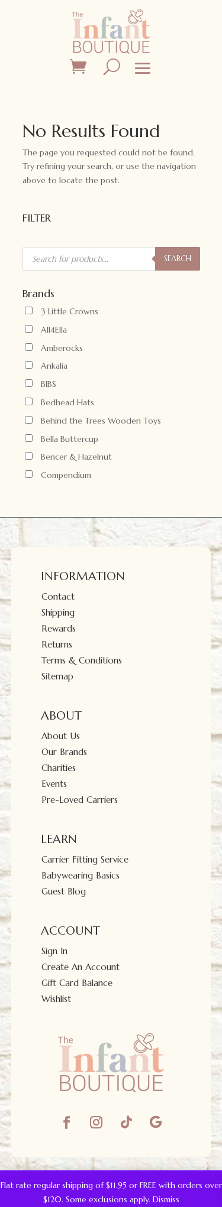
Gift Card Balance (76, 982)
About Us (60, 735)
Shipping (58, 612)
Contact (58, 596)
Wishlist (56, 998)
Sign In (54, 951)
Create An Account (80, 966)
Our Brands (64, 751)
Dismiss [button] (166, 1199)
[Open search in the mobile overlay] (111, 259)
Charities (58, 767)
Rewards (58, 628)
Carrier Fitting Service (84, 859)
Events (54, 783)
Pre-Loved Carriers (79, 799)
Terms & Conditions (81, 660)
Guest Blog (63, 891)
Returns (56, 644)
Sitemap (57, 676)
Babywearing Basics (80, 875)
